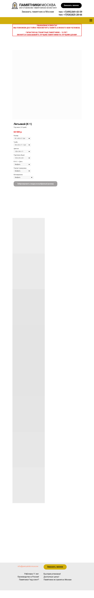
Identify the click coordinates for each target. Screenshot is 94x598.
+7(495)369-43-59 (73, 11)
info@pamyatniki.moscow (28, 566)
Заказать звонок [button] (71, 5)
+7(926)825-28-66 (73, 14)
